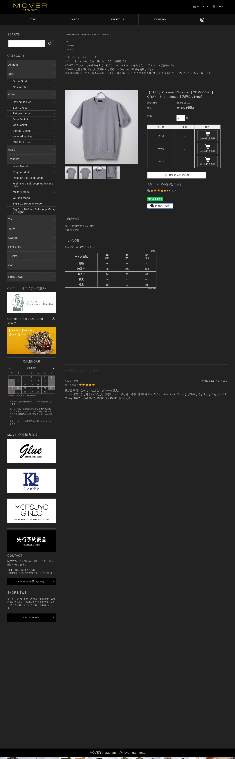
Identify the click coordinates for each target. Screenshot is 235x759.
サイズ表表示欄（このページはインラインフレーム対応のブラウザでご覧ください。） (110, 304)
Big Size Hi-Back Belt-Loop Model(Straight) (34, 210)
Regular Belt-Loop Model (28, 177)
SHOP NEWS (31, 617)
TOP (32, 19)
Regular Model (22, 172)
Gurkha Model (21, 197)
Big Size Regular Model (27, 203)
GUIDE (75, 19)
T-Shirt (12, 255)
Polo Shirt (14, 246)
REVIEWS (160, 19)
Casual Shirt (20, 87)
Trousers (13, 158)
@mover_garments (132, 752)
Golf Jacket (20, 124)
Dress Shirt (20, 81)
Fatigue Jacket (22, 113)
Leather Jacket (22, 130)
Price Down (15, 276)
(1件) (175, 190)
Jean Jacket (20, 119)
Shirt (11, 73)
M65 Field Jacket (23, 142)
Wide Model (20, 166)
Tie (10, 219)
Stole (11, 228)
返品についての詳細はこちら (164, 184)
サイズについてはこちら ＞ (80, 247)
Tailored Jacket (22, 136)
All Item (70, 50)
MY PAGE (202, 6)
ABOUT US (117, 19)
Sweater (70, 45)
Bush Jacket (20, 107)
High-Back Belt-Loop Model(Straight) (33, 185)
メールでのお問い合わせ (31, 581)
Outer (11, 94)
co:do (11, 149)
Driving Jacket (22, 102)
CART (219, 6)
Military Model (21, 192)
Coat (11, 265)
